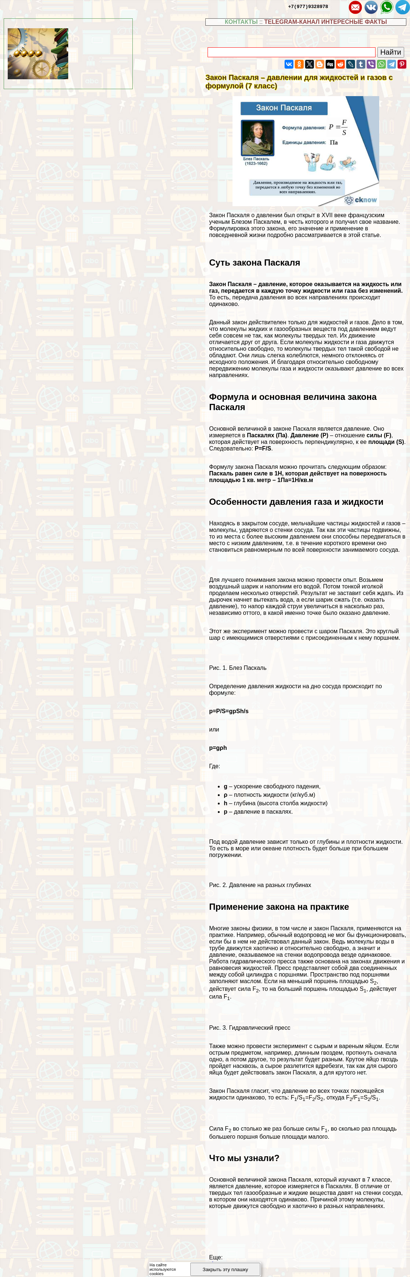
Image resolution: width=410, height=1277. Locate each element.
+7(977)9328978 (308, 6)
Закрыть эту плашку (225, 1269)
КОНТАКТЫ (241, 22)
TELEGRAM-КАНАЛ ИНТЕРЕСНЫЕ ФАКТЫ (325, 22)
